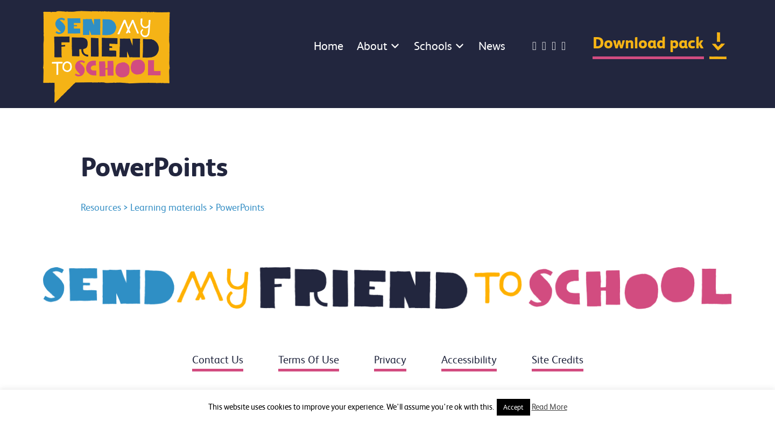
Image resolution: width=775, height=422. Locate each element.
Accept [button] (513, 407)
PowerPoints (240, 207)
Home (328, 46)
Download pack (648, 42)
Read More (549, 407)
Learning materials (168, 207)
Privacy (390, 360)
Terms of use (308, 360)
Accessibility (469, 360)
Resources (101, 207)
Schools (433, 46)
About (372, 46)
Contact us (217, 360)
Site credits (557, 360)
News (491, 46)
